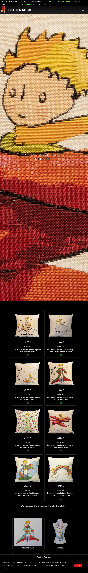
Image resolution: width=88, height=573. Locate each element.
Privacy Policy (6, 568)
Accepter (78, 565)
